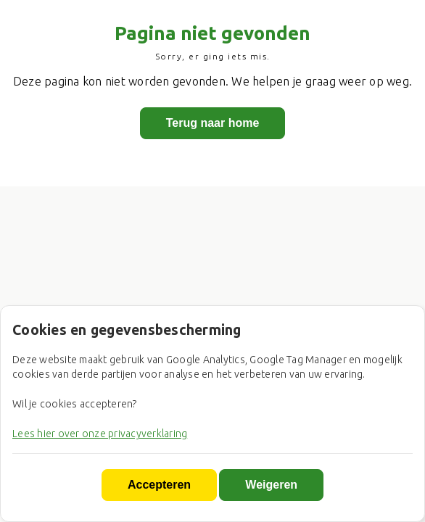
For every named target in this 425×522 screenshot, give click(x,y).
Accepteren (159, 485)
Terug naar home (213, 123)
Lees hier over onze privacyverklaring (99, 433)
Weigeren (271, 485)
